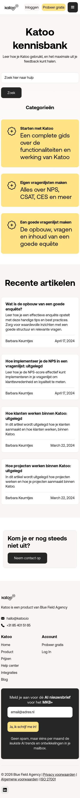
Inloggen (32, 7)
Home (5, 645)
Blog (4, 679)
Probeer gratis (53, 7)
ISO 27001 (48, 779)
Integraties (9, 672)
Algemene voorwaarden (19, 779)
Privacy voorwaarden (59, 774)
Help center (10, 665)
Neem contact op (27, 558)
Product (7, 652)
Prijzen (6, 659)
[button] (73, 7)
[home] (10, 7)
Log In (46, 652)
